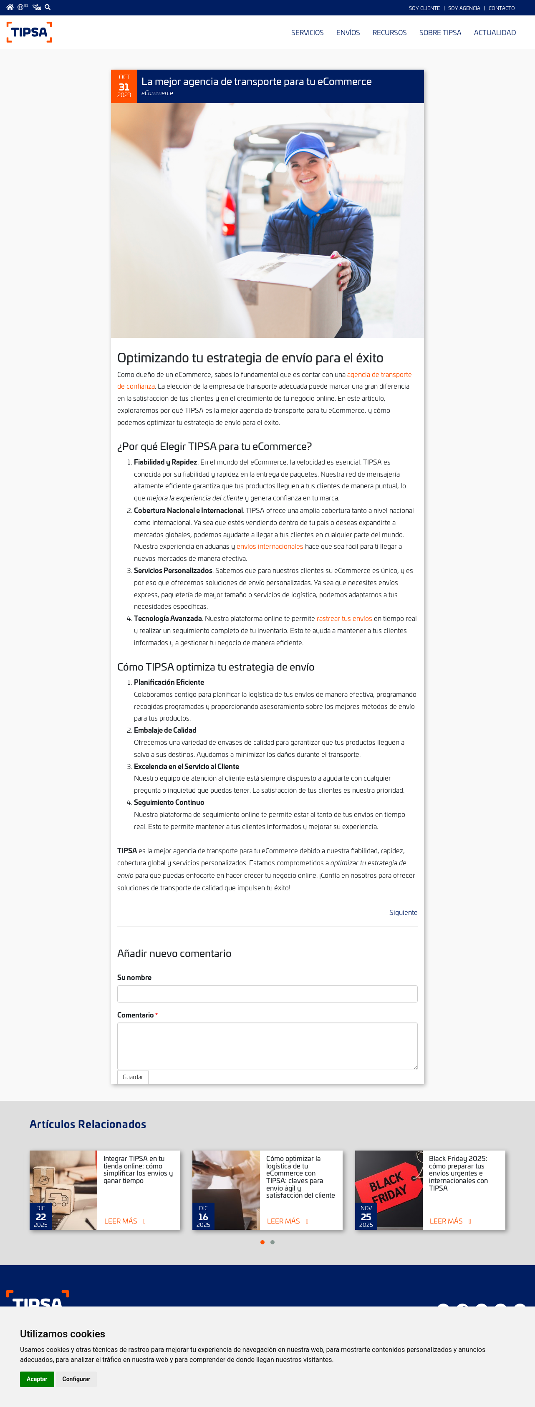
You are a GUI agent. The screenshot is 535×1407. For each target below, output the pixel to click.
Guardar (133, 1077)
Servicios (307, 32)
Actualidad (495, 32)
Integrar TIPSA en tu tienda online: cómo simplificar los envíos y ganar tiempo (138, 1169)
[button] (262, 1242)
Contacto (502, 7)
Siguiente (403, 912)
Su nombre (134, 977)
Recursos (390, 32)
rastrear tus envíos (344, 618)
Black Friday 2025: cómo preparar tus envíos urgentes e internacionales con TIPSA (458, 1172)
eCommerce (157, 92)
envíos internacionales (270, 545)
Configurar (77, 1379)
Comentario (135, 1014)
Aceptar (37, 1379)
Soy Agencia (464, 7)
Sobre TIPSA (440, 32)
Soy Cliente (424, 7)
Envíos (348, 32)
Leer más (120, 1220)
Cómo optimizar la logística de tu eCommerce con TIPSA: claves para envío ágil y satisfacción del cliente (300, 1176)
